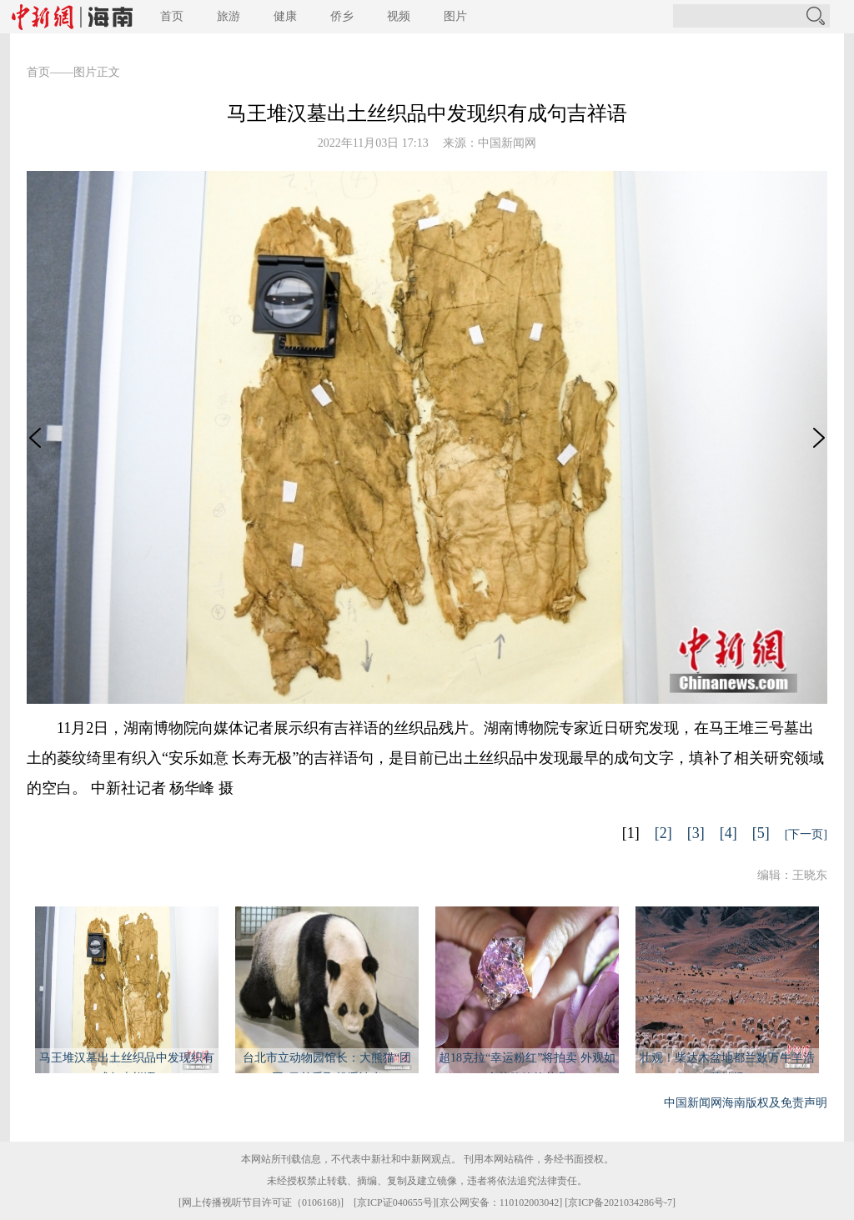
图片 (455, 16)
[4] (728, 833)
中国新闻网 (507, 143)
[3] (696, 833)
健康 (285, 16)
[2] (663, 833)
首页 (171, 16)
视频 (398, 16)
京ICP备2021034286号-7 (620, 1202)
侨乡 (342, 16)
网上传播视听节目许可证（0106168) (261, 1202)
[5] (761, 833)
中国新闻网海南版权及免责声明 (745, 1103)
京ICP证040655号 (395, 1202)
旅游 (228, 16)
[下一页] (806, 834)
